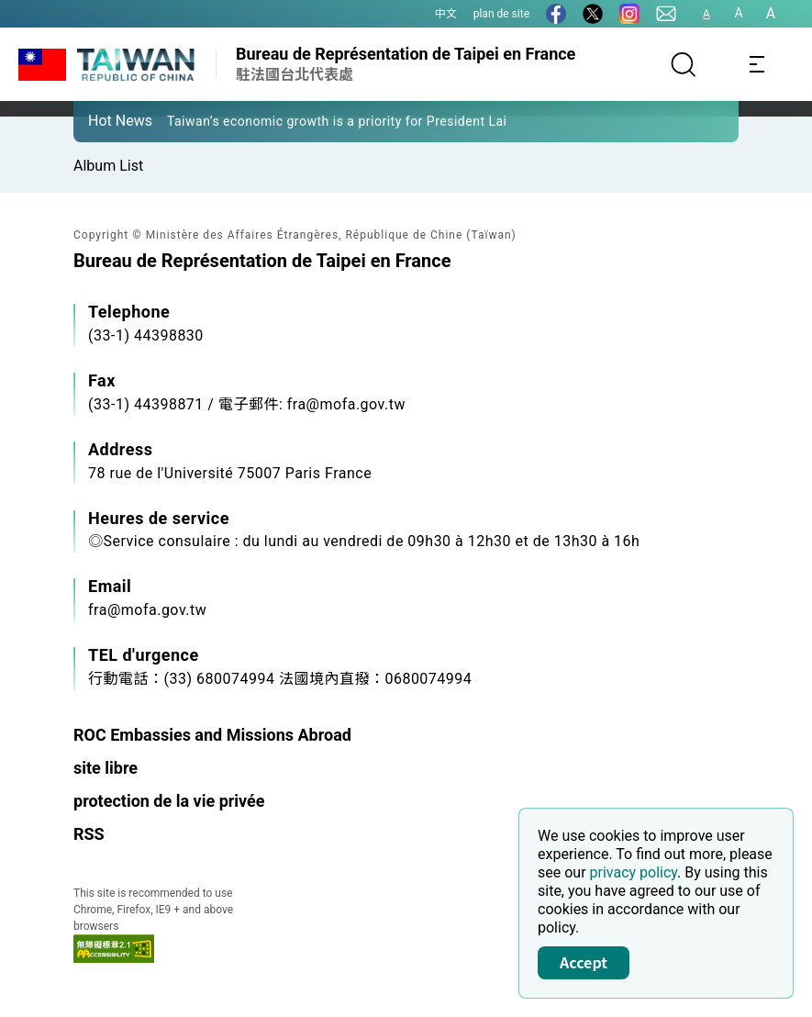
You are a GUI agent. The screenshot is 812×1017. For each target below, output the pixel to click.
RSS (89, 834)
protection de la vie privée (169, 800)
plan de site (501, 13)
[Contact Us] (666, 14)
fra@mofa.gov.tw (147, 610)
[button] (101, 120)
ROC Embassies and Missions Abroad (212, 734)
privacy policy (634, 872)
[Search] (683, 64)
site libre (105, 767)
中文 (446, 13)
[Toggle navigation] (757, 64)
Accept (583, 962)
